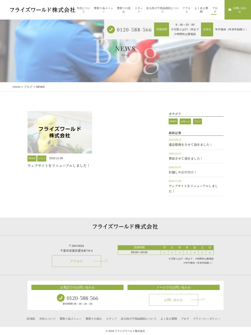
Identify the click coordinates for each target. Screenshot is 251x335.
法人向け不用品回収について (162, 9)
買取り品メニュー (103, 9)
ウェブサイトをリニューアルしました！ (58, 165)
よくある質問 (201, 9)
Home (16, 86)
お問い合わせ (237, 9)
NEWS (31, 158)
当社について (83, 9)
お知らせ (185, 121)
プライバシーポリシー (206, 319)
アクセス (186, 9)
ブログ (215, 9)
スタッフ (139, 9)
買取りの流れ (124, 9)
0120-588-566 (134, 29)
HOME (31, 319)
